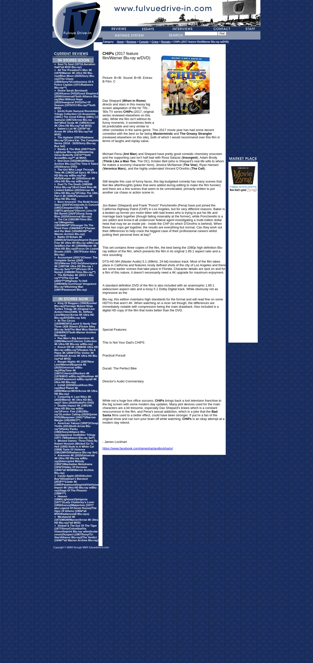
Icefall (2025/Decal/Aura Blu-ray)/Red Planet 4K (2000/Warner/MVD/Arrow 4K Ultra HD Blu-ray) (75, 389)
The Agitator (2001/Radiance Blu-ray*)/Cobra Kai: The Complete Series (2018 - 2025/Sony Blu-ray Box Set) (76, 142)
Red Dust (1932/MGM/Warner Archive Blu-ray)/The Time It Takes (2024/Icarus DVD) (76, 163)
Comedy (144, 42)
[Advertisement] (243, 269)
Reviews (131, 42)
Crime (155, 42)
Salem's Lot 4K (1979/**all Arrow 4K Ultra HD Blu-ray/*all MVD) (73, 131)
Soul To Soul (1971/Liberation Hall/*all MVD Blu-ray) (74, 66)
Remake (165, 42)
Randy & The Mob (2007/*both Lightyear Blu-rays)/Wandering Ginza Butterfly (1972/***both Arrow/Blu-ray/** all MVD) (75, 153)
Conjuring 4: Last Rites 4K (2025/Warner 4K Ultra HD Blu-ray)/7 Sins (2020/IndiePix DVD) (74, 399)
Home (120, 42)
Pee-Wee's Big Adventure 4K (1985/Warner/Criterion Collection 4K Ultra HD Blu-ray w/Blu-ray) (75, 341)
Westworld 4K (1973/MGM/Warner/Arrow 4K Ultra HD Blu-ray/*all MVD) (76, 519)
